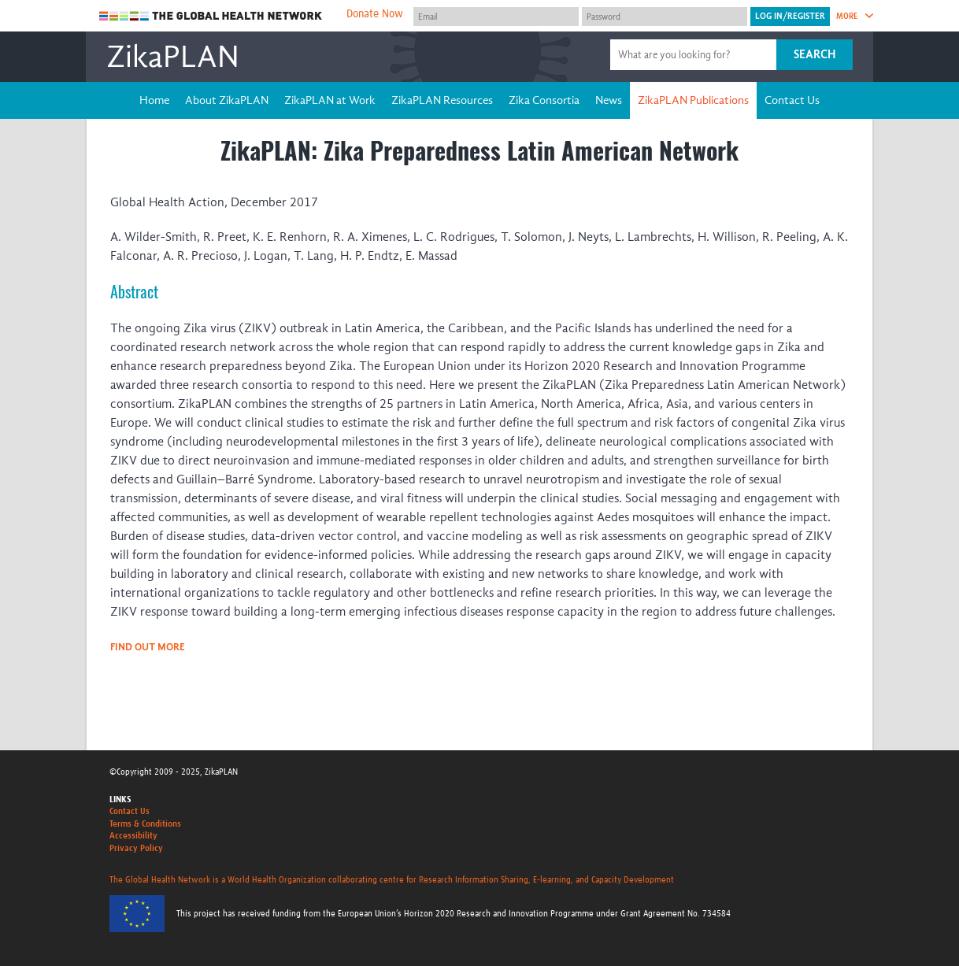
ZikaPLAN (172, 56)
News (608, 100)
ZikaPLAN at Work (330, 100)
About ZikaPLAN (226, 100)
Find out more (147, 647)
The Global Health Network (211, 16)
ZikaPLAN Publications (693, 100)
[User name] (496, 16)
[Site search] (695, 54)
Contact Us (792, 100)
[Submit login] (790, 16)
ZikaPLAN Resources (442, 100)
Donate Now (374, 14)
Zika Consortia (544, 100)
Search (814, 54)
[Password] (664, 16)
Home (154, 100)
